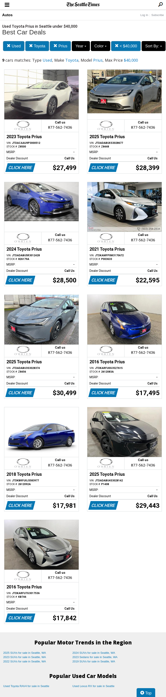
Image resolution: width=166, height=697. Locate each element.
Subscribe (157, 15)
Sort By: (153, 46)
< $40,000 (126, 46)
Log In (144, 15)
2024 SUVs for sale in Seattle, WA (93, 652)
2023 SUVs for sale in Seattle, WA (24, 657)
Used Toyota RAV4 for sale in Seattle (26, 686)
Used (14, 46)
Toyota (37, 46)
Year (80, 46)
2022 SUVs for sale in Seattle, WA (24, 661)
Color (100, 46)
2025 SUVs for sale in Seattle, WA (24, 652)
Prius (60, 46)
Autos (7, 15)
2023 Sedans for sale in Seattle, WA (94, 657)
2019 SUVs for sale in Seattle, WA (93, 661)
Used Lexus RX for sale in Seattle (93, 686)
